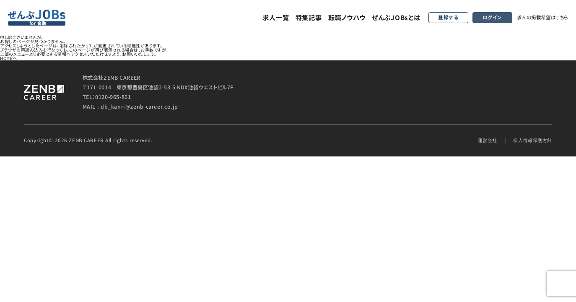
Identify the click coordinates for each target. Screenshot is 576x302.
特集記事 (309, 17)
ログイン (492, 17)
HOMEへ (8, 58)
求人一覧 (275, 17)
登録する (448, 17)
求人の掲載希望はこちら (542, 17)
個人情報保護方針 (531, 140)
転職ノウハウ (347, 17)
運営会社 (482, 140)
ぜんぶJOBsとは (396, 17)
